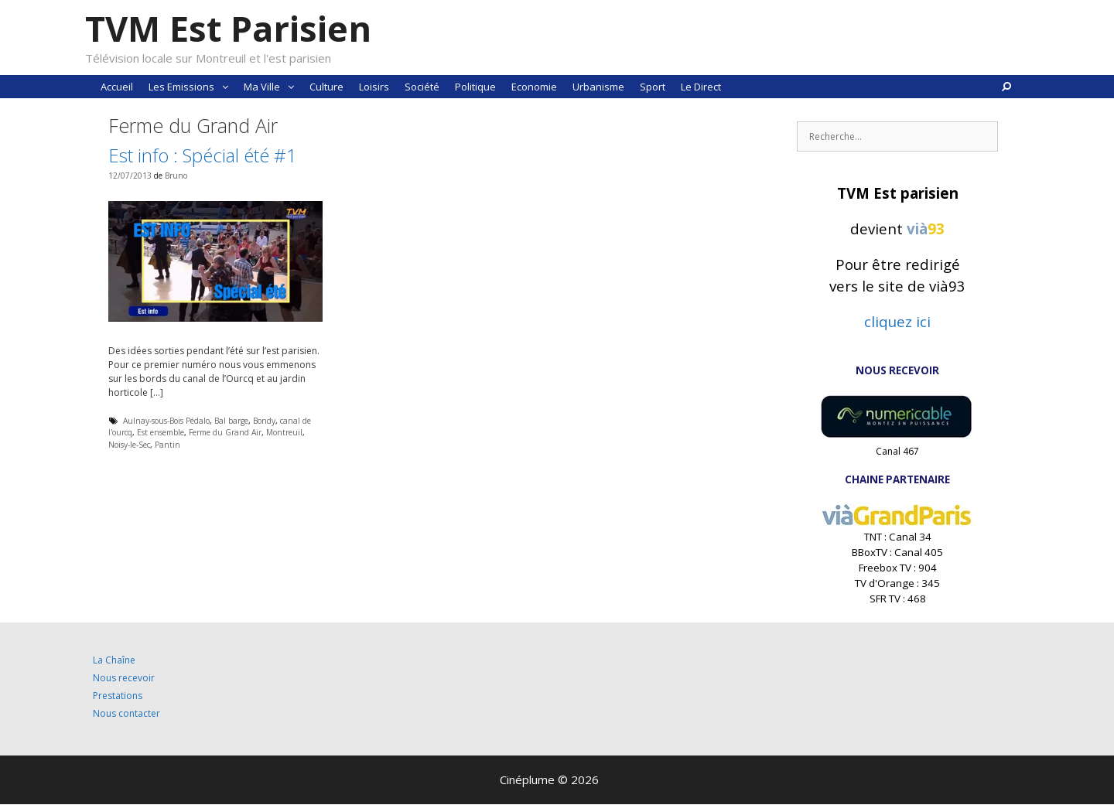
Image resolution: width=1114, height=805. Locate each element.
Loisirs (374, 87)
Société (422, 87)
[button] (225, 86)
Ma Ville (273, 86)
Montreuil (284, 432)
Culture (326, 87)
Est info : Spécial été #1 (202, 155)
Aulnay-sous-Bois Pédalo (166, 420)
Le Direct (701, 87)
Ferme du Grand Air (225, 432)
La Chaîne (114, 660)
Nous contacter (126, 713)
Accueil (117, 87)
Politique (475, 87)
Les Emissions (192, 86)
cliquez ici (897, 321)
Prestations (117, 695)
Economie (534, 87)
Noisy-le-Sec (129, 444)
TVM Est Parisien (228, 28)
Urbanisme (598, 87)
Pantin (167, 444)
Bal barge (231, 420)
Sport (652, 87)
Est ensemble (160, 432)
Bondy (264, 420)
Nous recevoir (124, 677)
